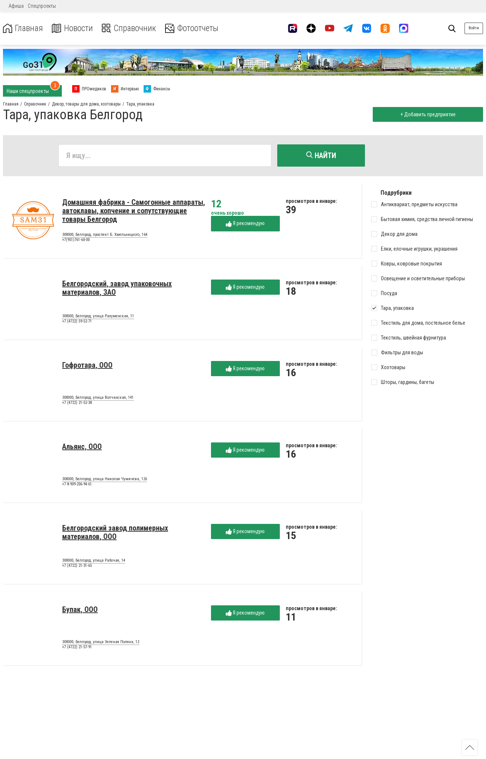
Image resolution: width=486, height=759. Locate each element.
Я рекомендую (245, 224)
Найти (321, 155)
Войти (474, 28)
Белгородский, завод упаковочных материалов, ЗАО (117, 288)
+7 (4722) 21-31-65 (77, 566)
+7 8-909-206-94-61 (77, 484)
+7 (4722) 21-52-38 (77, 403)
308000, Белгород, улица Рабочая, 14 (93, 561)
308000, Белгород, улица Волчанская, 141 (98, 398)
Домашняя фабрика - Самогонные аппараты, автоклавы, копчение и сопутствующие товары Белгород (133, 211)
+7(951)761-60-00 (76, 240)
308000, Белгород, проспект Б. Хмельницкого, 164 (104, 235)
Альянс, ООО (82, 446)
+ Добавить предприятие (427, 114)
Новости (73, 28)
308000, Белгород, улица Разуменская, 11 (98, 316)
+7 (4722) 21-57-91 (77, 647)
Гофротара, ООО (87, 365)
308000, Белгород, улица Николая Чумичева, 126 (104, 479)
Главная (23, 28)
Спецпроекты (42, 6)
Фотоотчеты (195, 28)
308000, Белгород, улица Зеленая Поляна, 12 (100, 642)
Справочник (130, 28)
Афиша (16, 6)
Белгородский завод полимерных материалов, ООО (115, 532)
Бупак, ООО (80, 609)
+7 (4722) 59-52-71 (77, 321)
